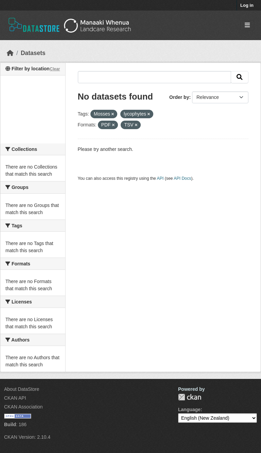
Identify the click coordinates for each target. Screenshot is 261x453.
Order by (179, 97)
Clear (55, 69)
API (160, 178)
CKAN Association (23, 407)
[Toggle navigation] (247, 25)
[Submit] (239, 77)
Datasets (33, 53)
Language (189, 409)
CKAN (189, 397)
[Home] (10, 53)
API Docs (182, 178)
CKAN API (15, 398)
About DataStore (21, 389)
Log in (247, 5)
